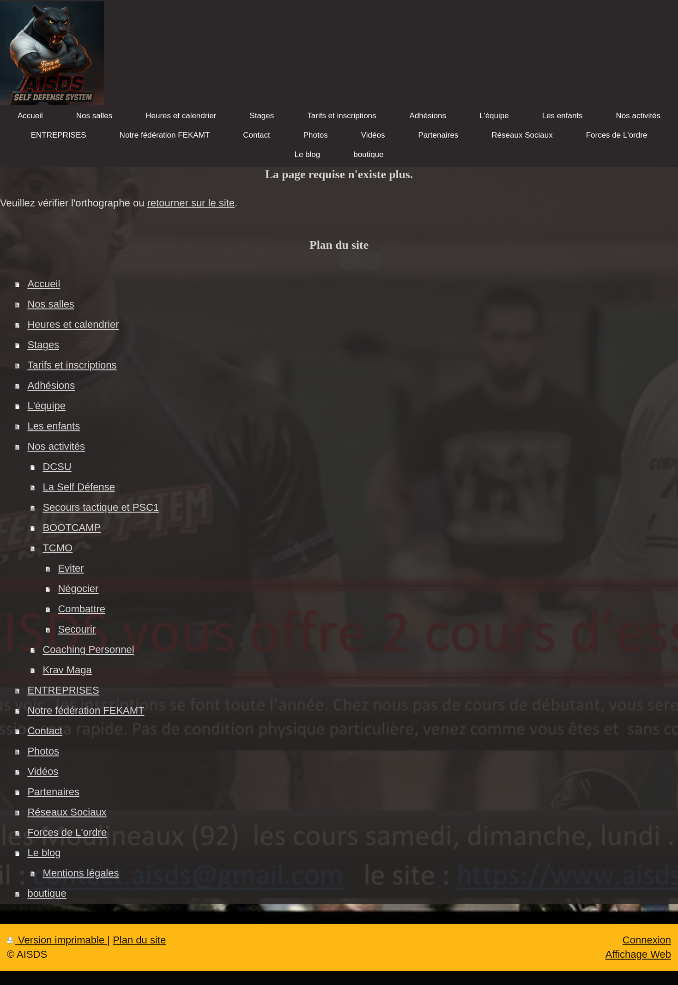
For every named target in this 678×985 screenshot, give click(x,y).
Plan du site (139, 940)
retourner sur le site (191, 203)
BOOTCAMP (71, 527)
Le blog (44, 852)
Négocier (78, 588)
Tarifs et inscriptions (71, 365)
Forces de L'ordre (67, 832)
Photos (43, 751)
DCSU (56, 466)
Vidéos (42, 771)
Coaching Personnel (88, 649)
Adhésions (51, 385)
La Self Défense (78, 487)
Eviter (71, 568)
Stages (43, 344)
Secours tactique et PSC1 (100, 507)
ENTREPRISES (63, 690)
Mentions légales (80, 873)
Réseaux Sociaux (66, 812)
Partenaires (53, 792)
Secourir (77, 629)
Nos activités (56, 446)
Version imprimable (57, 940)
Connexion (647, 940)
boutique (46, 893)
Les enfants (53, 426)
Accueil (43, 284)
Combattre (81, 609)
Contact (44, 731)
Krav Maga (66, 670)
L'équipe (46, 405)
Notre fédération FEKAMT (85, 710)
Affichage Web (638, 954)
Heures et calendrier (73, 324)
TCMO (57, 548)
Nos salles (50, 304)
